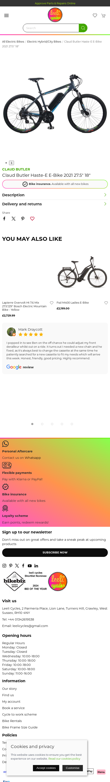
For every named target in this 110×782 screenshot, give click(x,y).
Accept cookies (46, 768)
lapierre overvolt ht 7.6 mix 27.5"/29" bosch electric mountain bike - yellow (24, 306)
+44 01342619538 (21, 619)
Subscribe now (55, 552)
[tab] (32, 424)
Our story (9, 689)
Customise (72, 768)
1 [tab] (11, 162)
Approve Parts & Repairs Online (55, 3)
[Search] (55, 28)
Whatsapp (33, 458)
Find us (8, 695)
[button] (6, 15)
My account (11, 702)
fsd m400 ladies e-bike (73, 302)
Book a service (13, 708)
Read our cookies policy (64, 758)
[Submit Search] (83, 28)
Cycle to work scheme (19, 714)
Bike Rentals (12, 721)
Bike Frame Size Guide (20, 727)
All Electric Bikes (13, 41)
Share (6, 212)
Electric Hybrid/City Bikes (44, 41)
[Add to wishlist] (51, 303)
